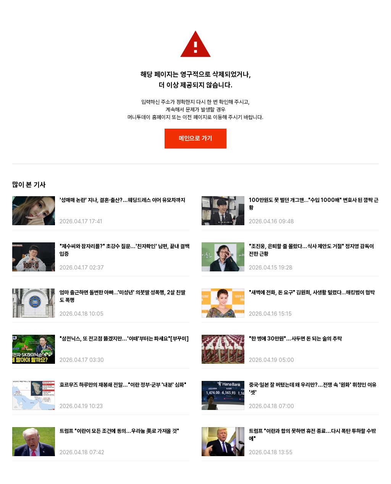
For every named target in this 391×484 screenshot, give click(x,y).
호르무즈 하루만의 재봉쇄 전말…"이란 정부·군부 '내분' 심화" (123, 385)
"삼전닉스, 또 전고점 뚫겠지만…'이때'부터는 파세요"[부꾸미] (124, 339)
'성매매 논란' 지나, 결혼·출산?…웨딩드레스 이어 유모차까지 (122, 200)
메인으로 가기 (195, 138)
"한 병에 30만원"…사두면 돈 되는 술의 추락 (295, 339)
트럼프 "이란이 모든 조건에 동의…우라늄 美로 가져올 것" (119, 431)
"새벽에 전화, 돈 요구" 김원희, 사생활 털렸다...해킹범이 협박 (312, 292)
